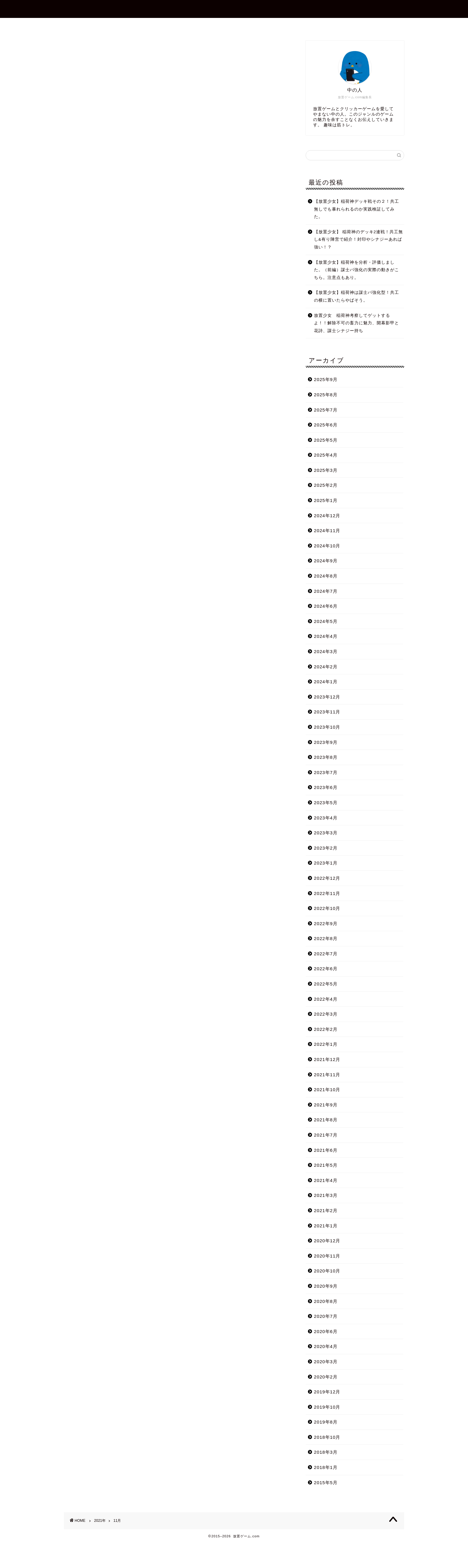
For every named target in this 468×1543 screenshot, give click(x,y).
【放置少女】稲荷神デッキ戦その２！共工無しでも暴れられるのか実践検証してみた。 (356, 209)
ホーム (164, 25)
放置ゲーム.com (234, 8)
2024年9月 (326, 560)
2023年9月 (326, 742)
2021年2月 (326, 1210)
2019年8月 (326, 1421)
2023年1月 (326, 862)
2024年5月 (326, 621)
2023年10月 (327, 727)
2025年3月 (326, 470)
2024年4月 (326, 636)
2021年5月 (326, 1165)
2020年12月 (327, 1240)
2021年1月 (326, 1225)
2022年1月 (326, 1044)
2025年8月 (326, 394)
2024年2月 (326, 666)
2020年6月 (326, 1331)
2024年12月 (327, 515)
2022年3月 (326, 1014)
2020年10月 (327, 1270)
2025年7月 (326, 409)
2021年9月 (326, 1104)
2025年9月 (326, 379)
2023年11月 (327, 711)
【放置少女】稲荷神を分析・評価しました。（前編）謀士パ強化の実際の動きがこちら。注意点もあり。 (356, 270)
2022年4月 (326, 999)
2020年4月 (326, 1346)
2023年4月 (326, 817)
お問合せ (239, 25)
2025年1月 (326, 500)
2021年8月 (326, 1119)
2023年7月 (326, 772)
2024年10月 (327, 545)
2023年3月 (326, 832)
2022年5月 (326, 983)
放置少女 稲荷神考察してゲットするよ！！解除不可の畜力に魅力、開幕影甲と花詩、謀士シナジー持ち (356, 323)
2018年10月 (327, 1437)
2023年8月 (326, 757)
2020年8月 (326, 1301)
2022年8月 (326, 938)
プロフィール (200, 25)
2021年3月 (326, 1195)
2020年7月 (326, 1316)
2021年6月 (326, 1150)
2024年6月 (326, 606)
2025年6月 (326, 424)
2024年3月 (326, 651)
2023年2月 (326, 847)
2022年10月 (327, 908)
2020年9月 (326, 1286)
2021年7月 (326, 1134)
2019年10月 (327, 1407)
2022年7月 (326, 953)
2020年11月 (327, 1255)
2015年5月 (326, 1482)
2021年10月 (327, 1089)
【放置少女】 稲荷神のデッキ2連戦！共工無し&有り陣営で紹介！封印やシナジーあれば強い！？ (358, 239)
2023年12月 (327, 696)
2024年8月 (326, 575)
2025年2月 (326, 485)
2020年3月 (326, 1361)
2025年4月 (326, 454)
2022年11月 (327, 893)
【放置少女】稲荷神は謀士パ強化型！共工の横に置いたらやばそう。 (356, 296)
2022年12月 (327, 878)
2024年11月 (327, 530)
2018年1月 (326, 1467)
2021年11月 (327, 1074)
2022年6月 (326, 968)
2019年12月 (327, 1391)
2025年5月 (326, 440)
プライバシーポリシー (287, 25)
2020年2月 (326, 1376)
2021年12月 (327, 1059)
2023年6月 (326, 787)
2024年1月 (326, 681)
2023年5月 (326, 802)
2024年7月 (326, 591)
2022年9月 (326, 923)
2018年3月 (326, 1452)
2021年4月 (326, 1180)
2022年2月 (326, 1029)
